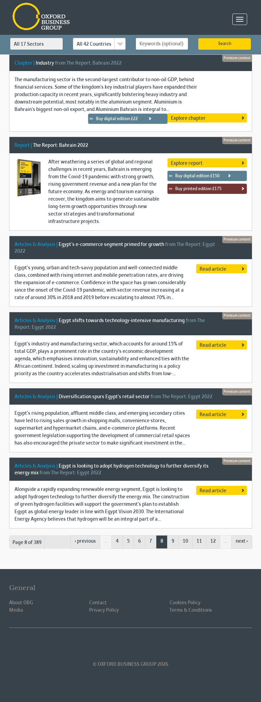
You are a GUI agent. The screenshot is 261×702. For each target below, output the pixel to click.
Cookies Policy (185, 603)
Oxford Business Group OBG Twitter (142, 645)
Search (224, 44)
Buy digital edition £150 (194, 176)
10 (185, 541)
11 (199, 541)
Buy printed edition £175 (195, 188)
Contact (98, 603)
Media (16, 610)
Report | (23, 145)
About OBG (21, 603)
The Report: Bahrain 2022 (60, 145)
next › (242, 541)
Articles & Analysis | (36, 244)
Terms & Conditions (190, 610)
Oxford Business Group (79, 17)
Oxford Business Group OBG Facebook (119, 645)
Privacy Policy (104, 610)
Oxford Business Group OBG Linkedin (95, 645)
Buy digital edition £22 (113, 118)
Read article (213, 269)
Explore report (187, 163)
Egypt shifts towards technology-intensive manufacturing (122, 320)
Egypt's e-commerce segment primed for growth (111, 244)
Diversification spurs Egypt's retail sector (104, 397)
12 (213, 541)
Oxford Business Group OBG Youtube (166, 645)
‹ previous (85, 541)
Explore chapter (188, 118)
